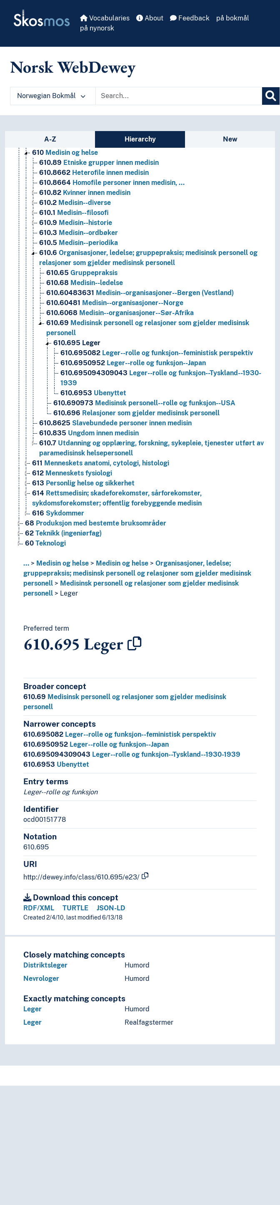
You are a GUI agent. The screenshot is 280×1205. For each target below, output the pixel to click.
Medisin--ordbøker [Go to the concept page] (78, 233)
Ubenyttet (56, 764)
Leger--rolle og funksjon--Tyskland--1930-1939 (131, 754)
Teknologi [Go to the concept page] (45, 543)
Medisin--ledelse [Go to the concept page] (84, 283)
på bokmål (232, 18)
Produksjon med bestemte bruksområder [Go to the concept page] (95, 523)
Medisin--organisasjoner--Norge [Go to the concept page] (114, 303)
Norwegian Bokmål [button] (51, 96)
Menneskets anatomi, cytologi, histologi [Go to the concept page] (100, 463)
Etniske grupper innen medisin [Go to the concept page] (99, 163)
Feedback (190, 18)
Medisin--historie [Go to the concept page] (75, 223)
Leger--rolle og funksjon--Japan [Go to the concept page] (133, 363)
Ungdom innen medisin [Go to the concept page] (89, 433)
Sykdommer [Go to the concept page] (58, 513)
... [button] (26, 563)
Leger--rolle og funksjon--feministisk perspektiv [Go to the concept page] (156, 353)
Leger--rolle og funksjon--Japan (96, 744)
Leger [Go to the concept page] (76, 343)
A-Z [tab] (50, 139)
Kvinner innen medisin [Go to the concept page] (84, 193)
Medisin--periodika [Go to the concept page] (78, 243)
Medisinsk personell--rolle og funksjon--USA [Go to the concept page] (144, 403)
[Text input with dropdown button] (178, 96)
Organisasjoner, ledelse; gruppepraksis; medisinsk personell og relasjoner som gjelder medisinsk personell (137, 573)
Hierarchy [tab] (140, 139)
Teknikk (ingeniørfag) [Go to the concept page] (63, 533)
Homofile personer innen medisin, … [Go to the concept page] (112, 183)
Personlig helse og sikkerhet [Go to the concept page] (83, 483)
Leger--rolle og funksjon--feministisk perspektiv (119, 734)
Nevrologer (41, 979)
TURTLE (75, 908)
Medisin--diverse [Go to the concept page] (75, 203)
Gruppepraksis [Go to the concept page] (82, 273)
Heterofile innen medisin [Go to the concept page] (94, 173)
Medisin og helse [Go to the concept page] (65, 153)
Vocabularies (105, 18)
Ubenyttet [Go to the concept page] (93, 393)
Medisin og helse (62, 563)
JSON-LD (111, 908)
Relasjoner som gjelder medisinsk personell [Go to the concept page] (136, 413)
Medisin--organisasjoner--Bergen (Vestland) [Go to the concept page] (140, 293)
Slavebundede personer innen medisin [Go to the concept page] (115, 423)
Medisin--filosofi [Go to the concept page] (74, 213)
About (149, 18)
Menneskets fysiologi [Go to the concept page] (72, 473)
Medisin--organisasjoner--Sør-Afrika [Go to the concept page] (120, 313)
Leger (69, 593)
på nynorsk (97, 28)
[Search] (271, 96)
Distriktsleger (45, 965)
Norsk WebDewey (72, 67)
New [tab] (230, 139)
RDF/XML (38, 908)
